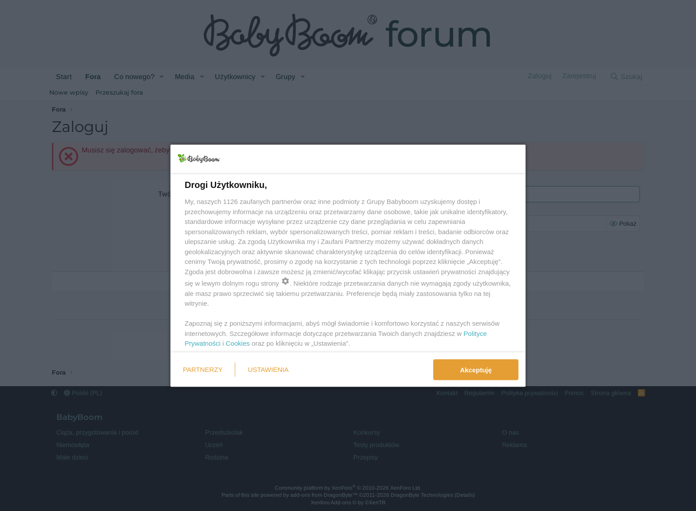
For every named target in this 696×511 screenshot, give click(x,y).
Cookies (238, 343)
